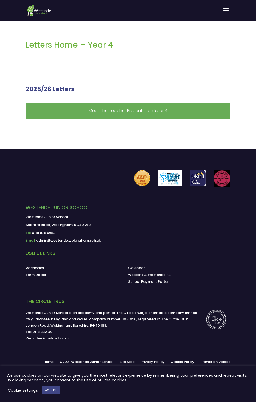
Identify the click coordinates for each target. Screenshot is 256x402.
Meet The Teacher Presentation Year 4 (128, 111)
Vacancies (35, 267)
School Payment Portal (148, 281)
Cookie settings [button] (23, 390)
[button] (226, 13)
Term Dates (36, 274)
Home (48, 361)
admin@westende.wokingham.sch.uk (68, 240)
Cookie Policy (182, 361)
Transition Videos (215, 361)
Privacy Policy (153, 361)
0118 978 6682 (43, 232)
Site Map (127, 361)
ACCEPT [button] (50, 390)
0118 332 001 (43, 331)
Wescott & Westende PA (149, 274)
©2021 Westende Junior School (87, 361)
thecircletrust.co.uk (52, 338)
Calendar (136, 267)
